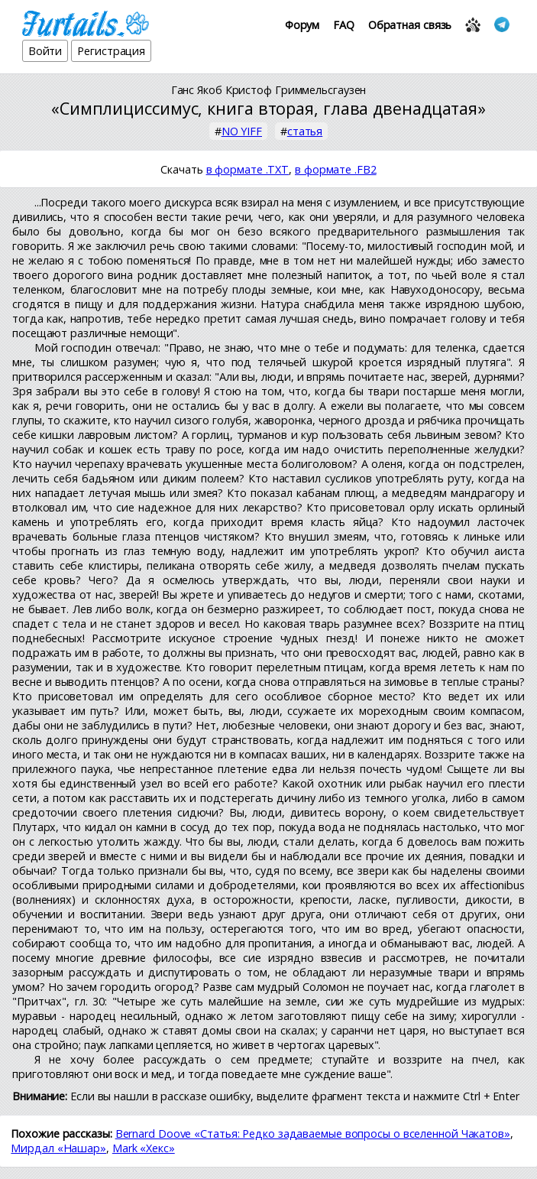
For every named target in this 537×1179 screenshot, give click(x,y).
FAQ (343, 25)
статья (304, 131)
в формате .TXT (248, 169)
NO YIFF (242, 131)
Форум (302, 25)
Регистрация (111, 51)
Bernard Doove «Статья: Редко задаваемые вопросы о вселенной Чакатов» (312, 1133)
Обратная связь (410, 25)
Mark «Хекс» (143, 1148)
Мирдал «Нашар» (58, 1148)
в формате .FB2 (336, 169)
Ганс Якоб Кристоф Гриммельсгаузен (269, 90)
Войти (45, 51)
